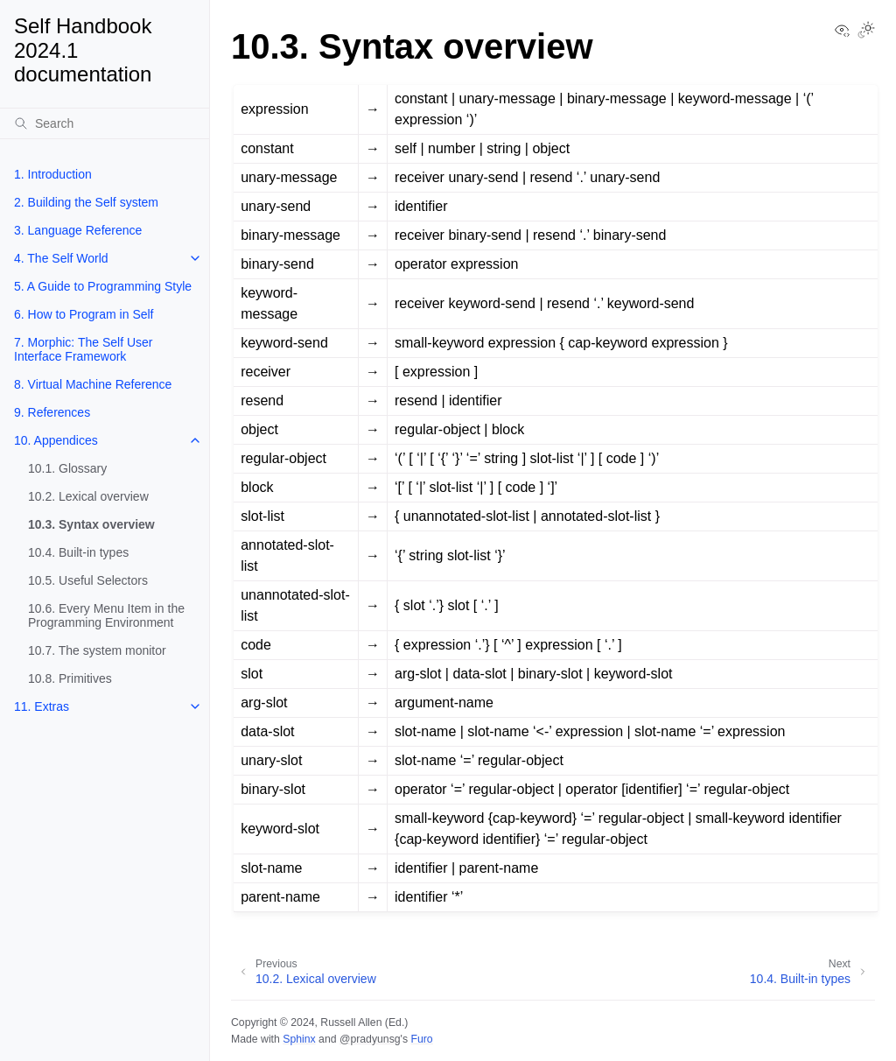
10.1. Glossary (67, 468)
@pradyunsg (370, 1039)
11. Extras (41, 706)
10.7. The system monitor (97, 650)
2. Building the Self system (86, 202)
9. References (52, 412)
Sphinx (299, 1039)
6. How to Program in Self (84, 314)
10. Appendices (56, 440)
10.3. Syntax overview (91, 524)
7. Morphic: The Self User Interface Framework (83, 349)
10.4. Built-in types (78, 552)
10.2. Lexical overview (88, 496)
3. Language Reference (78, 230)
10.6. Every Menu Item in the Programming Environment (106, 615)
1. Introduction (53, 174)
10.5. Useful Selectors (88, 580)
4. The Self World (61, 258)
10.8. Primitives (70, 678)
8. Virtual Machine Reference (93, 384)
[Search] (104, 123)
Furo (421, 1039)
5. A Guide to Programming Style (103, 286)
